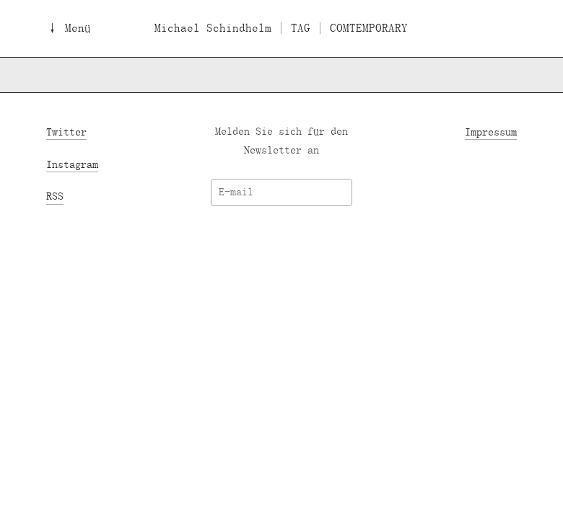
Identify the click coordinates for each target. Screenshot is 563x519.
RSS (55, 196)
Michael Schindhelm (212, 28)
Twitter (66, 131)
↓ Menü (68, 28)
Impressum (491, 131)
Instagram (72, 164)
